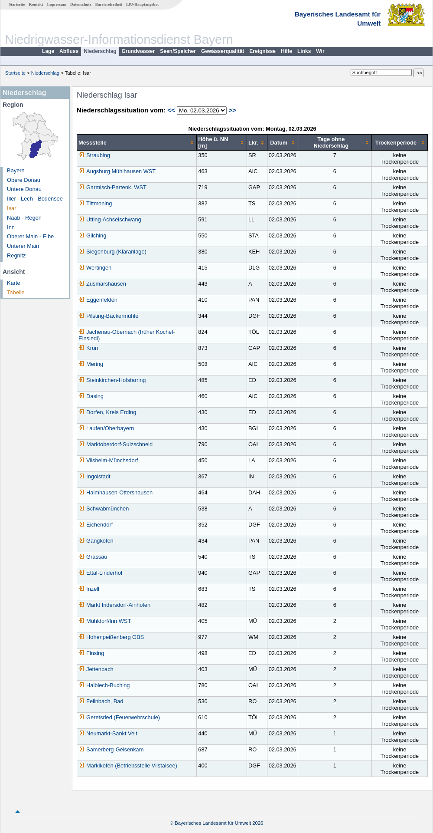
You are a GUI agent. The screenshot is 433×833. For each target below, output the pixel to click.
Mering (90, 364)
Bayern (16, 170)
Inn (11, 227)
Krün (88, 348)
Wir (320, 51)
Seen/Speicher (178, 51)
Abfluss (68, 51)
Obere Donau (23, 180)
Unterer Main (23, 246)
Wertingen (94, 267)
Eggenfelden (97, 299)
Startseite (17, 4)
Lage (48, 51)
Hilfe (286, 51)
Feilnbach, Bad (100, 701)
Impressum (56, 4)
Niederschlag (100, 51)
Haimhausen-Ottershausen (115, 492)
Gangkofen (96, 540)
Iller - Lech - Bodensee (35, 198)
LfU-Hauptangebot (142, 4)
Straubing (94, 155)
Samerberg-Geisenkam (110, 749)
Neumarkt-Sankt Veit (107, 733)
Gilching (92, 235)
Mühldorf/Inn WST (104, 621)
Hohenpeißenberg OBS (111, 637)
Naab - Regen (24, 217)
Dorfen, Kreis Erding (107, 412)
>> (232, 110)
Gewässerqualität (222, 51)
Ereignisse (262, 51)
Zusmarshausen (102, 283)
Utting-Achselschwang (109, 219)
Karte (13, 283)
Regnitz (16, 255)
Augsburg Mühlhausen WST (117, 171)
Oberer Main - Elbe (30, 236)
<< (171, 110)
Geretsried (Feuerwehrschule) (119, 717)
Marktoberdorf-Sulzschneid (115, 444)
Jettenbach (96, 669)
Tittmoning (95, 203)
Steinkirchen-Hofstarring (112, 380)
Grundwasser (138, 51)
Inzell (88, 589)
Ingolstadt (94, 476)
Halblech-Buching (104, 685)
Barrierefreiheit (108, 4)
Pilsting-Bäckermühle (108, 316)
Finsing (91, 653)
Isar (11, 208)
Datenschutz (80, 4)
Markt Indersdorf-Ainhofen (114, 605)
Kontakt (36, 4)
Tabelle (16, 292)
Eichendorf (95, 524)
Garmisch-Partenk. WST (112, 187)
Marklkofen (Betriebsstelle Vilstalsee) (127, 765)
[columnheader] (137, 143)
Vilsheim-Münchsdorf (108, 460)
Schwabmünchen (103, 508)
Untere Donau (24, 189)
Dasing (91, 396)
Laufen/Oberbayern (106, 428)
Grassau (92, 556)
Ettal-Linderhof (100, 573)
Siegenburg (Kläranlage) (112, 251)
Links (304, 51)
